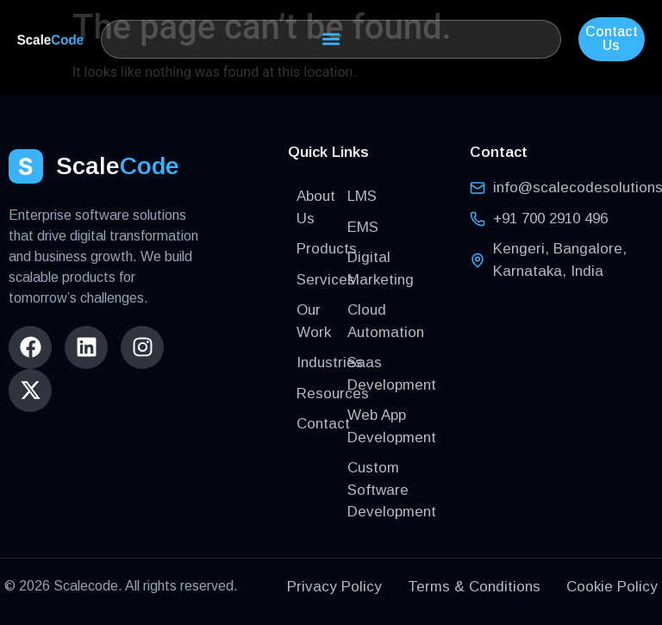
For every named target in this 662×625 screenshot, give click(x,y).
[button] (331, 39)
